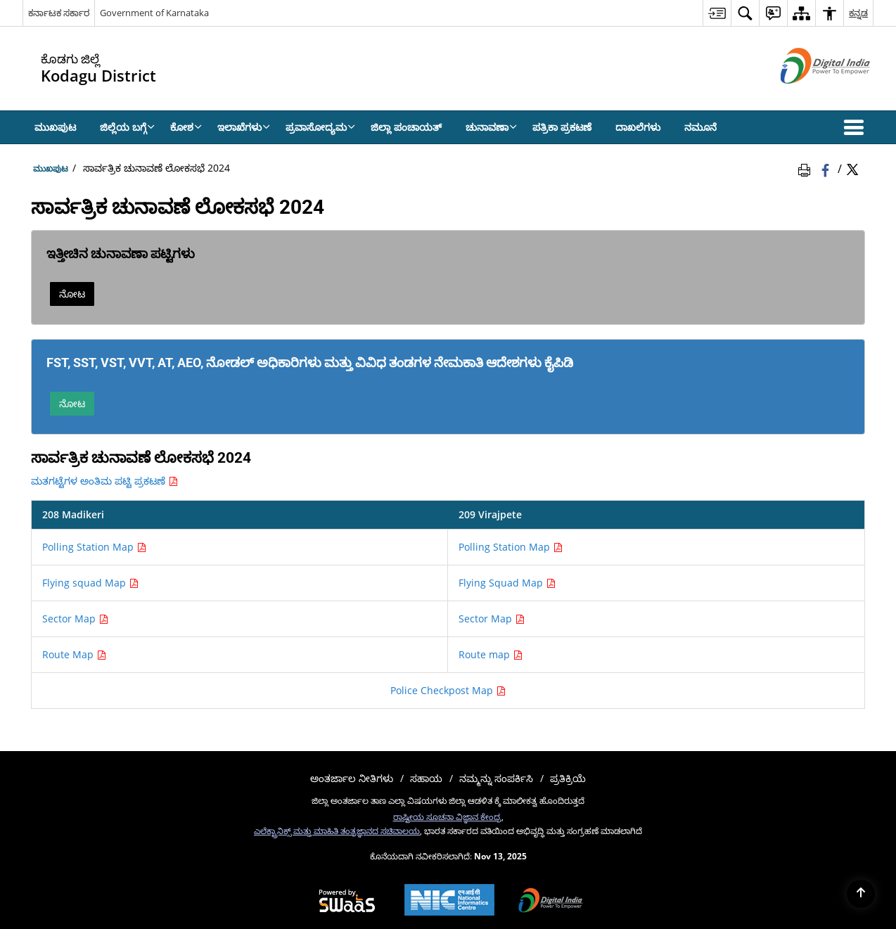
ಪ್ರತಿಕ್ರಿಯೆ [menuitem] (568, 778)
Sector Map (75, 618)
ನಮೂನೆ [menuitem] (700, 127)
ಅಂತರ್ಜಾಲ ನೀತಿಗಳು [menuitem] (351, 778)
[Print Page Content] (807, 168)
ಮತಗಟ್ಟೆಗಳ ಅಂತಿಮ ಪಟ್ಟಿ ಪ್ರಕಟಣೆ (104, 480)
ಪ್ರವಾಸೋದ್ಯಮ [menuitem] (320, 127)
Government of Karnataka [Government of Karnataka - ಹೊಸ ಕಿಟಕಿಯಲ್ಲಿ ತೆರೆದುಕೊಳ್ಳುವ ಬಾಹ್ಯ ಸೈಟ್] (154, 12)
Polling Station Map (94, 546)
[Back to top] (861, 894)
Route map (491, 654)
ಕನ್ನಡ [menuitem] (858, 12)
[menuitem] (717, 13)
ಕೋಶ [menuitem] (186, 127)
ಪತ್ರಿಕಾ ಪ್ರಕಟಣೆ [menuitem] (561, 127)
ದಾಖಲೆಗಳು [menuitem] (637, 127)
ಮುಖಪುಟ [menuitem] (55, 127)
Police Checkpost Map (448, 690)
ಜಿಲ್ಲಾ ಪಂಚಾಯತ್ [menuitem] (406, 127)
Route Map (74, 654)
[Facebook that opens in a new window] (827, 168)
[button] (856, 127)
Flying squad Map (90, 582)
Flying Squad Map (507, 582)
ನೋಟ (72, 293)
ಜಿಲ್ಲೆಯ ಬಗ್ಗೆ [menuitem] (127, 127)
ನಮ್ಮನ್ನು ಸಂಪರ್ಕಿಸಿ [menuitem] (496, 778)
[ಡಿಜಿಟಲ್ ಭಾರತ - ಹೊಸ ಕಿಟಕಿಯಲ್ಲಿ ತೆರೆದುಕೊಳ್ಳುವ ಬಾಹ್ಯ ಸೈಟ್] (807, 95)
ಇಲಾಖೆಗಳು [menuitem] (243, 127)
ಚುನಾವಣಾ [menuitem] (491, 127)
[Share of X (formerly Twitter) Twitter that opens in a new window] (852, 168)
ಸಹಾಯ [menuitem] (426, 778)
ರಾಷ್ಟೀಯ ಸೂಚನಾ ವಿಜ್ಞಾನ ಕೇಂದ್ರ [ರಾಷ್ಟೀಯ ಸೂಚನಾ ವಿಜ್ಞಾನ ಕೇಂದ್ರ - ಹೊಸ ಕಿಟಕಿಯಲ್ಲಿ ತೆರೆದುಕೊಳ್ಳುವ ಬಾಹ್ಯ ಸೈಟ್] (447, 816)
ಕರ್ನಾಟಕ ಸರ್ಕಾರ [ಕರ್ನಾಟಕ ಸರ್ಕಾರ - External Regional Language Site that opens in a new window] (58, 12)
